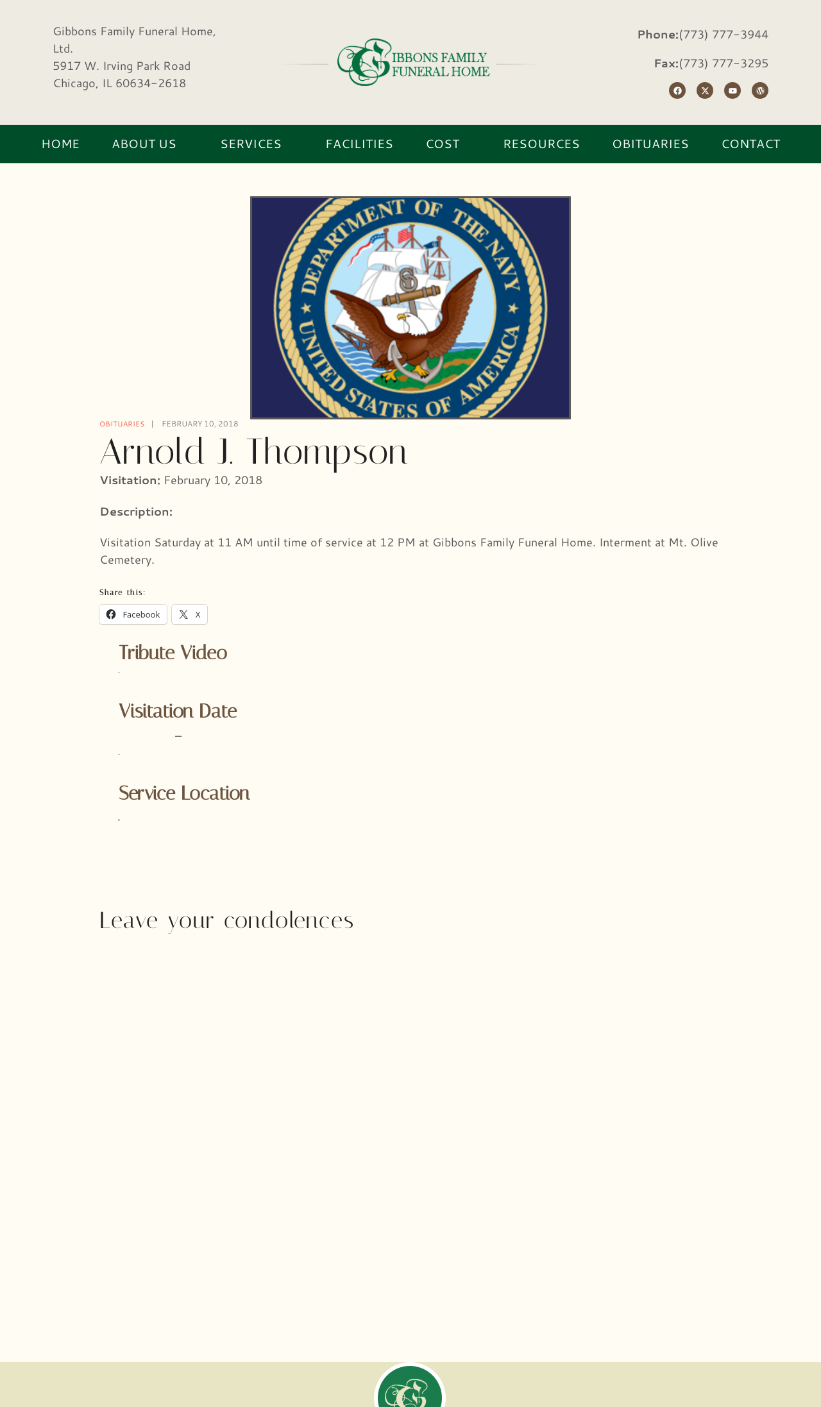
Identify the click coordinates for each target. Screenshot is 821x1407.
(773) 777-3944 (723, 34)
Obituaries (123, 423)
